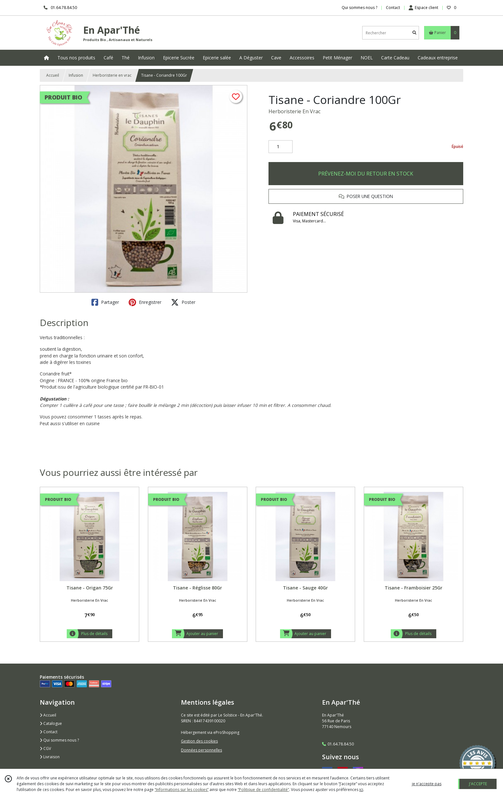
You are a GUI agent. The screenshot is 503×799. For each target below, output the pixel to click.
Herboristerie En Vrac (294, 111)
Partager (105, 302)
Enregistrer (145, 302)
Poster (183, 302)
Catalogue (51, 723)
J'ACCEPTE (478, 783)
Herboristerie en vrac (112, 75)
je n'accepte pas (426, 783)
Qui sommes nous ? (59, 740)
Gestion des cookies (199, 741)
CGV (45, 748)
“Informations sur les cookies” (182, 789)
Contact (393, 7)
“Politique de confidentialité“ (263, 789)
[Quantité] (281, 146)
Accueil (52, 75)
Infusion (76, 75)
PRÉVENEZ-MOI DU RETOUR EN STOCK (365, 173)
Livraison (50, 757)
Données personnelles (201, 750)
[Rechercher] (414, 33)
